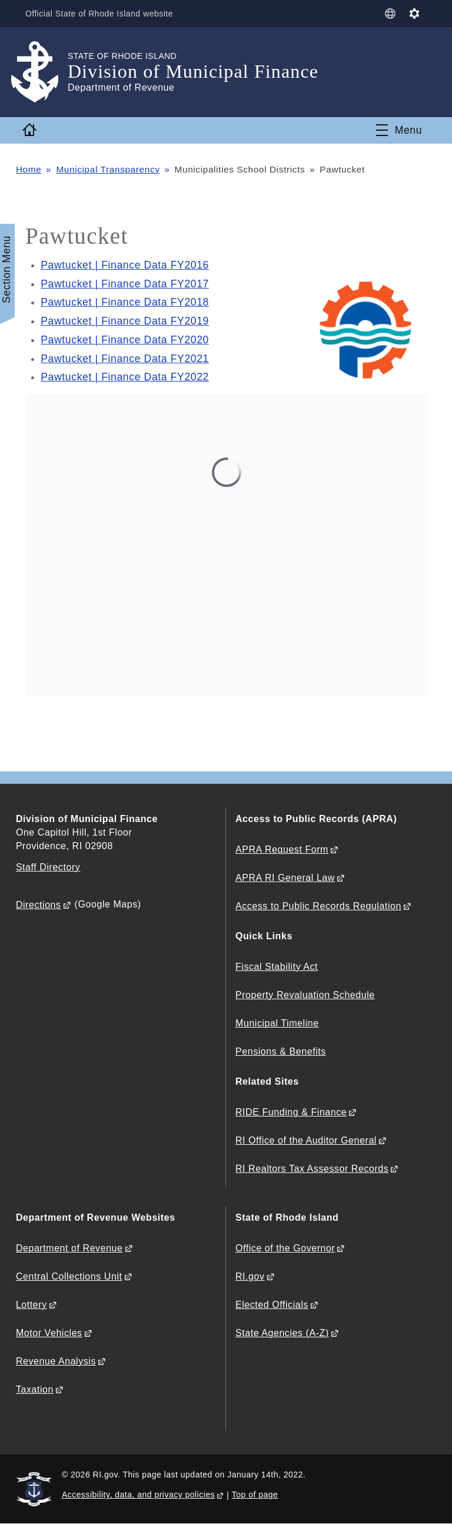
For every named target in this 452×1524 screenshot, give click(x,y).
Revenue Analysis (56, 1361)
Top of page (255, 1494)
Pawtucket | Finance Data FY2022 (125, 377)
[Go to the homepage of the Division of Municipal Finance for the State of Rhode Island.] (42, 72)
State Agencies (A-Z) (282, 1333)
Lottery (31, 1305)
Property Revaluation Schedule (305, 995)
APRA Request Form (281, 849)
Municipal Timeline (277, 1023)
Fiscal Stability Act (276, 967)
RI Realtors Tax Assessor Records (311, 1169)
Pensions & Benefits (280, 1051)
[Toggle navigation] (399, 130)
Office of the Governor (285, 1248)
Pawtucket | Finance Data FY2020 (125, 340)
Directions (38, 905)
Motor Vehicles (49, 1333)
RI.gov (250, 1276)
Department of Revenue (69, 1248)
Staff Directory (48, 867)
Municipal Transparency (107, 169)
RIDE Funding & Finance (291, 1112)
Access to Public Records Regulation (318, 906)
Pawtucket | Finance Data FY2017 (125, 284)
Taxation (35, 1389)
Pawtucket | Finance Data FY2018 (125, 302)
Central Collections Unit (69, 1276)
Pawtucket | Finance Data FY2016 (125, 265)
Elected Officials (271, 1305)
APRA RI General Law (285, 878)
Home (29, 169)
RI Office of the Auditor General (306, 1140)
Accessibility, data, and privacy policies (138, 1494)
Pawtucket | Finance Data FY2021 (125, 359)
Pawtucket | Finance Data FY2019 (125, 321)
